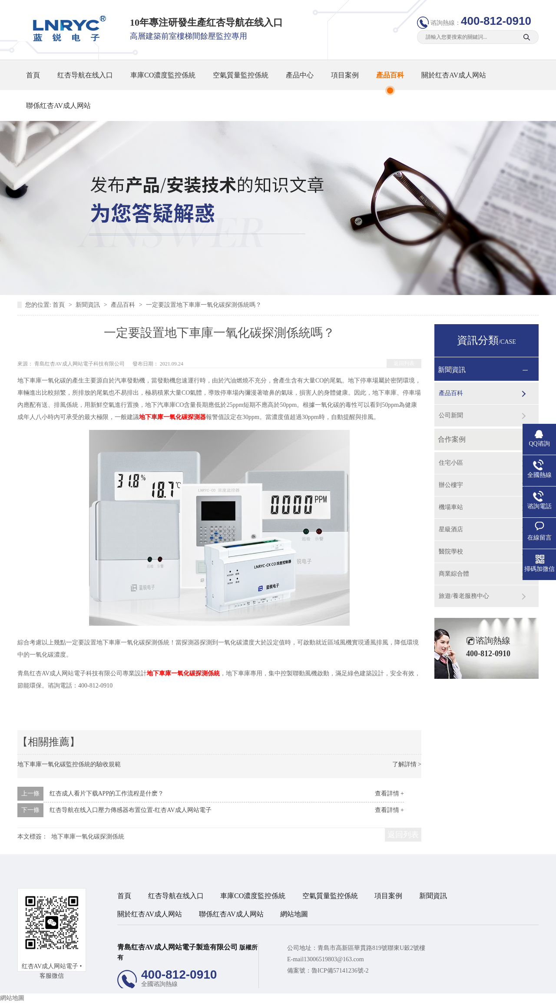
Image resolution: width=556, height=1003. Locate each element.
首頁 (33, 75)
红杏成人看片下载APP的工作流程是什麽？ (107, 793)
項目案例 (345, 75)
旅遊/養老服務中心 (464, 596)
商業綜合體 (454, 573)
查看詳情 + (389, 793)
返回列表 (404, 363)
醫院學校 (451, 551)
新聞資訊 (89, 305)
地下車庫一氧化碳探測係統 (183, 673)
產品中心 (300, 75)
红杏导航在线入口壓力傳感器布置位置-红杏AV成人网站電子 (131, 810)
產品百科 (390, 75)
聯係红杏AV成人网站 (58, 105)
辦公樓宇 (451, 485)
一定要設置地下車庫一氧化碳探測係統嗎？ (203, 305)
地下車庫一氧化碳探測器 (172, 417)
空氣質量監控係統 (240, 75)
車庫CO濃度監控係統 (162, 75)
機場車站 (451, 507)
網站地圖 (294, 914)
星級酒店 (451, 529)
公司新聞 (451, 415)
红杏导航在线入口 (85, 75)
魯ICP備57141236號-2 (339, 970)
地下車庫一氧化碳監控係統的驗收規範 (69, 764)
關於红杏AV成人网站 (453, 75)
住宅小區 (451, 463)
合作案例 (452, 439)
